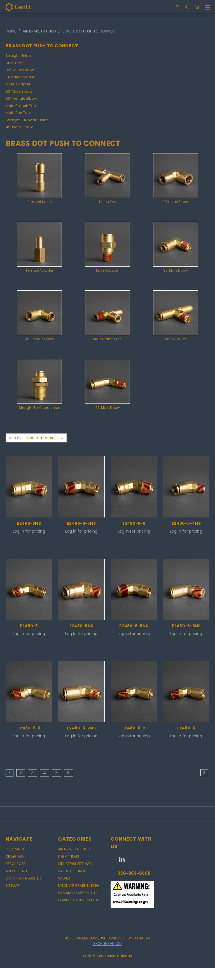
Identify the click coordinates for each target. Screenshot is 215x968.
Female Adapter (20, 77)
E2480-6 (186, 728)
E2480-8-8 (133, 523)
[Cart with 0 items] (197, 7)
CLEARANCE (15, 849)
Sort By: (15, 437)
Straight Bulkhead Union (27, 120)
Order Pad (15, 856)
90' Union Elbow (20, 70)
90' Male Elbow (19, 91)
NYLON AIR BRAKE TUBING (78, 885)
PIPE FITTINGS (68, 856)
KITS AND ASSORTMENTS (78, 892)
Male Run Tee (18, 112)
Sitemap (12, 885)
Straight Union (18, 55)
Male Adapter (18, 84)
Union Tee (15, 63)
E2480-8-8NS (81, 523)
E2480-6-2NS (81, 728)
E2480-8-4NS (186, 523)
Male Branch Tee (21, 105)
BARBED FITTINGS (72, 871)
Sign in (12, 878)
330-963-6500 (133, 873)
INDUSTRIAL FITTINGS (75, 863)
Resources (15, 863)
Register (33, 878)
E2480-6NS (81, 626)
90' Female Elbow (21, 98)
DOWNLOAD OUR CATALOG (79, 900)
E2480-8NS (29, 523)
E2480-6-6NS (186, 626)
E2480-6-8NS (133, 626)
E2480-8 (29, 626)
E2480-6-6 (28, 728)
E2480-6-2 (133, 728)
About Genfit (17, 871)
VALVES (64, 878)
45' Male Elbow (19, 127)
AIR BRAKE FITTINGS (74, 849)
